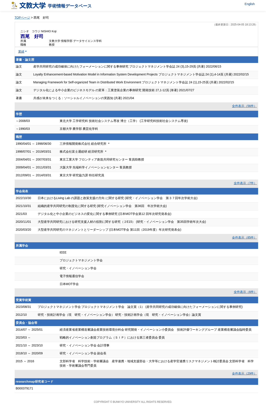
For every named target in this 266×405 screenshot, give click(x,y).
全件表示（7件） (245, 183)
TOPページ (22, 17)
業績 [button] (21, 51)
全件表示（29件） (244, 373)
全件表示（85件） (244, 237)
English (250, 4)
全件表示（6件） (245, 292)
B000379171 (24, 388)
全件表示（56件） (244, 106)
